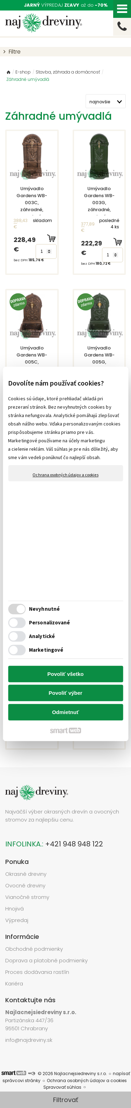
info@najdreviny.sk (28, 1040)
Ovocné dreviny (25, 885)
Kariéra (14, 983)
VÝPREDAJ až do (66, 5)
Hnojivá (14, 908)
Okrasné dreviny (25, 874)
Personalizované (49, 622)
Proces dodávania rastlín (38, 972)
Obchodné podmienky (34, 949)
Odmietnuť (65, 712)
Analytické (42, 636)
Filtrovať (65, 1099)
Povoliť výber (65, 693)
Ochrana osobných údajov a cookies (65, 475)
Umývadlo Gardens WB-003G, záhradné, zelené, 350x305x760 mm (101, 206)
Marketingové (46, 650)
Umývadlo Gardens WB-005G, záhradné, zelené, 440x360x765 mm (101, 365)
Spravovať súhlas (62, 1087)
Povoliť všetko (66, 674)
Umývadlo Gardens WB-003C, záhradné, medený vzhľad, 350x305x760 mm (34, 209)
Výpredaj (16, 920)
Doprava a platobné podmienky (46, 960)
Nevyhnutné (44, 609)
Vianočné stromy (27, 897)
